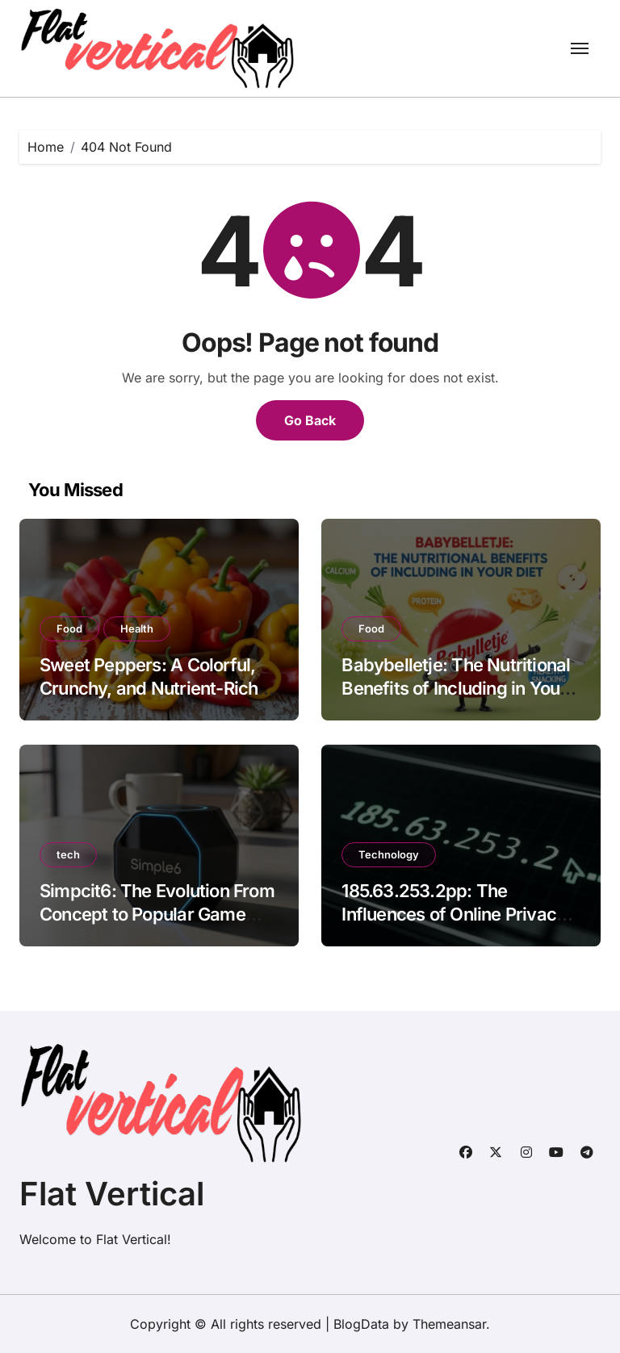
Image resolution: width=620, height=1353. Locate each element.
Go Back (310, 420)
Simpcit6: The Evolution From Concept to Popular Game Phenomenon (157, 913)
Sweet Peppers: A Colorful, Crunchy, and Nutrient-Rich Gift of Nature (149, 687)
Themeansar (449, 1324)
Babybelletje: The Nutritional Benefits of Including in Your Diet (455, 687)
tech (68, 854)
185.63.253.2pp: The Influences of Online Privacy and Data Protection (453, 913)
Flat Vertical (111, 1193)
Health (136, 628)
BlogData (361, 1324)
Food (69, 628)
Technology (388, 854)
